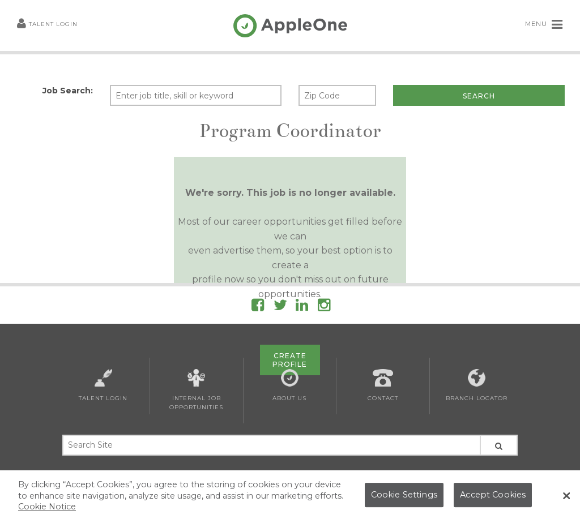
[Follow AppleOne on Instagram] (324, 307)
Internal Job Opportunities (196, 390)
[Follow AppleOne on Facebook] (257, 307)
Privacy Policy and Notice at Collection (237, 474)
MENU (544, 24)
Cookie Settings (404, 500)
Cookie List (322, 474)
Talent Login (47, 24)
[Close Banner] (566, 500)
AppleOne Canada (375, 474)
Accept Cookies (493, 500)
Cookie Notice (47, 512)
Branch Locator (477, 385)
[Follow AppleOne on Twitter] (280, 307)
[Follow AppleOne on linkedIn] (302, 307)
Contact (383, 385)
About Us (289, 385)
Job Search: (67, 90)
